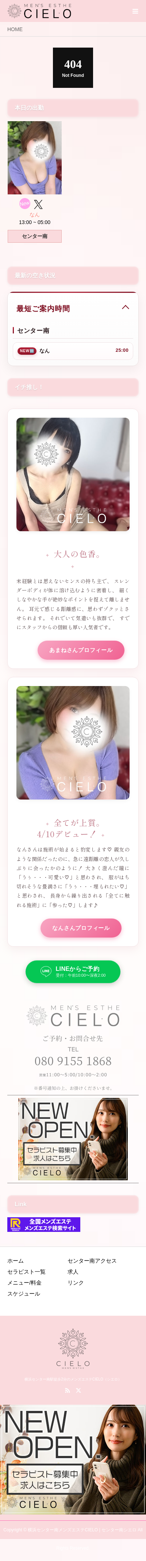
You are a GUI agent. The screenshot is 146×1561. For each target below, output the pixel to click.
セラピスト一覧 (26, 1271)
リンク (76, 1282)
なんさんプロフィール (81, 928)
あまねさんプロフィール (80, 650)
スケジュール (23, 1293)
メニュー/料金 (24, 1282)
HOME (15, 29)
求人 (73, 1271)
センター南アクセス (92, 1261)
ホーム (15, 1261)
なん (35, 214)
